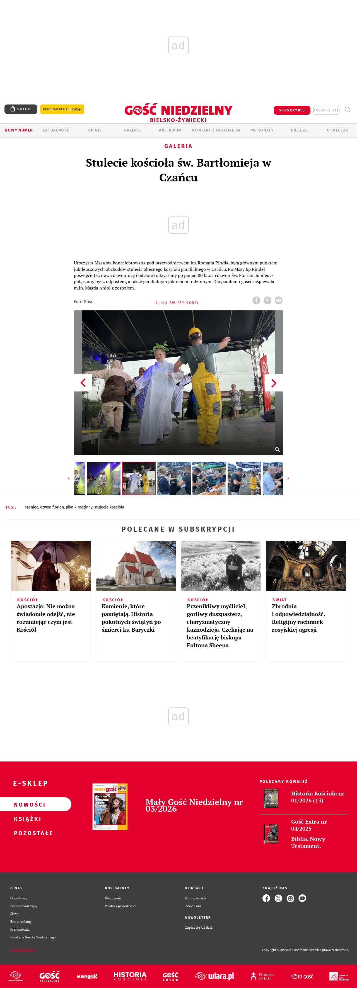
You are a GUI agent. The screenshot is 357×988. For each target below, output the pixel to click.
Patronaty (262, 130)
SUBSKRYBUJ (292, 110)
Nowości (27, 804)
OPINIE (95, 130)
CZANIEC (31, 507)
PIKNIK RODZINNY (79, 507)
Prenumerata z (62, 109)
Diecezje (300, 130)
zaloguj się (326, 110)
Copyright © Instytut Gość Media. (285, 950)
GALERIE (132, 130)
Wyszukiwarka (347, 109)
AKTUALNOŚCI (56, 130)
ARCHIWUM (170, 130)
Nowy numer (19, 130)
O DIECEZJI (338, 130)
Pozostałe (27, 833)
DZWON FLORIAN (52, 507)
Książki (27, 819)
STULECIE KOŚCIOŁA (109, 507)
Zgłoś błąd (23, 950)
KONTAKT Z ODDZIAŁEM (216, 130)
